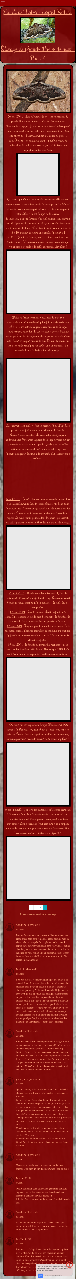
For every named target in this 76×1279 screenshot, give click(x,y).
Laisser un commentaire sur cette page (38, 914)
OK (40, 1276)
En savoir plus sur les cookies (53, 1275)
